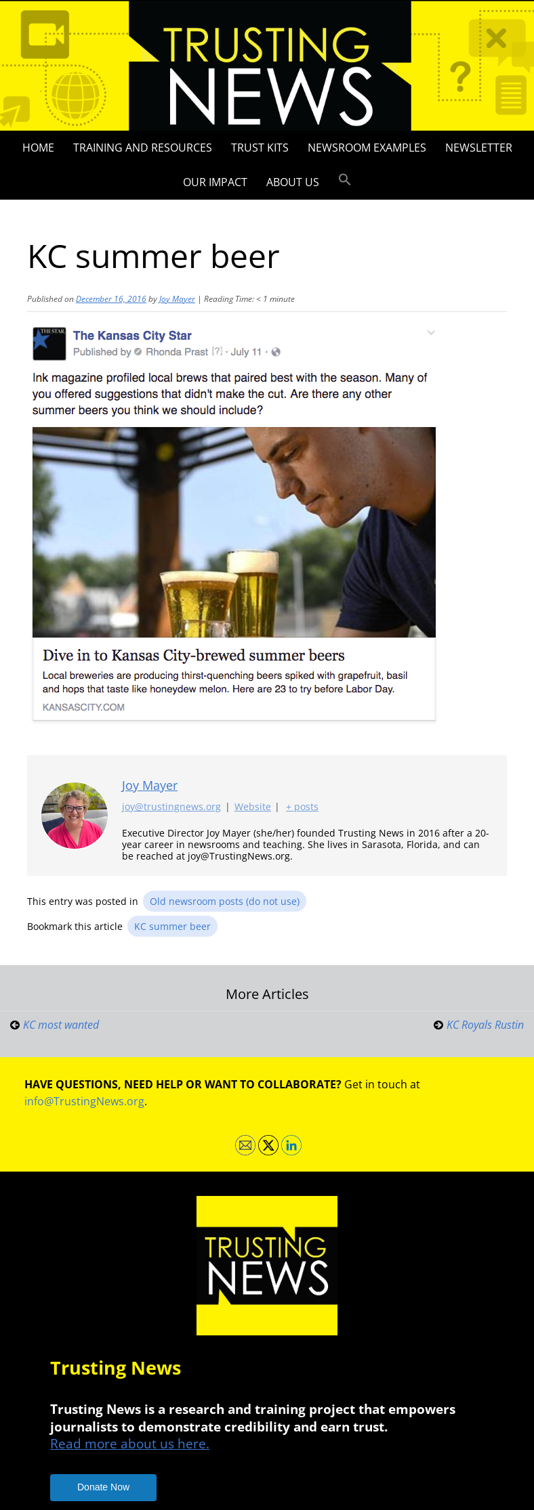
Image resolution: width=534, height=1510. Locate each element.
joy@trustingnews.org (171, 807)
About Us (292, 182)
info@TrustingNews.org (84, 1101)
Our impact (215, 182)
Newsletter (478, 147)
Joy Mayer (177, 299)
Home (38, 147)
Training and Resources (142, 147)
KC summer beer (172, 926)
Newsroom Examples (367, 147)
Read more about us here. (129, 1443)
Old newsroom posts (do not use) (225, 901)
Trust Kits (260, 147)
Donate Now (103, 1487)
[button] (345, 180)
